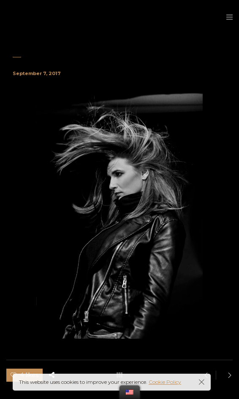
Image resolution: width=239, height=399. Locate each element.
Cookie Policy (165, 382)
